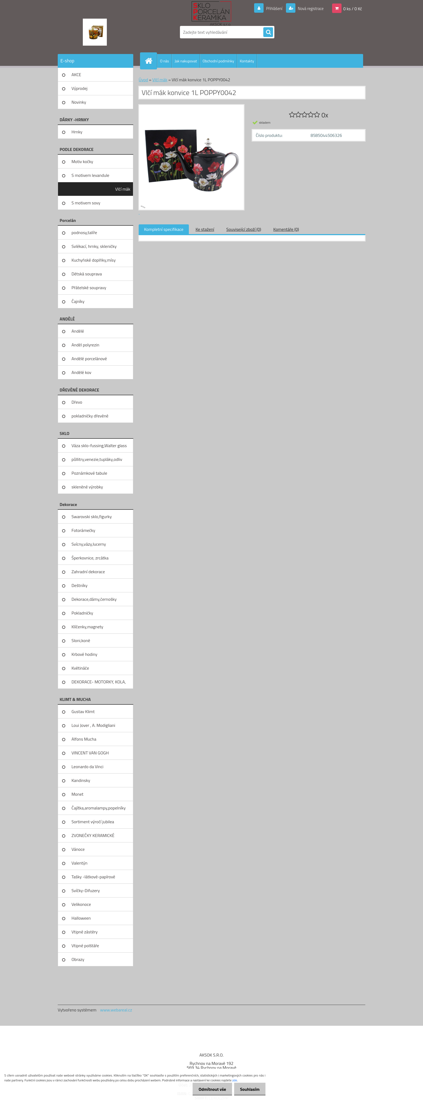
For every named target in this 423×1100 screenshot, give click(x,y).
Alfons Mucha (83, 739)
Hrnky (76, 132)
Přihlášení (271, 8)
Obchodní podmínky (218, 61)
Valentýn (79, 863)
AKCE (76, 74)
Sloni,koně (80, 640)
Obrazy (77, 959)
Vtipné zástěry (84, 932)
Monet (77, 794)
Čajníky (77, 301)
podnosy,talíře (84, 232)
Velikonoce (81, 904)
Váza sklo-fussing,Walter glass (99, 445)
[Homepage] (151, 61)
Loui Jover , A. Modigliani (93, 725)
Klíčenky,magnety (87, 626)
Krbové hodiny (84, 654)
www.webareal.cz (116, 1010)
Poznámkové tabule (89, 473)
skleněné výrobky (87, 487)
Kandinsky (80, 780)
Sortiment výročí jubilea (92, 821)
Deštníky (79, 585)
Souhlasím (249, 1089)
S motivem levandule (90, 175)
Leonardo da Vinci (87, 766)
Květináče (80, 668)
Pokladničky (82, 613)
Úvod (143, 79)
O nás (164, 61)
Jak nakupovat (186, 61)
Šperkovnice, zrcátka (89, 558)
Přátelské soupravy (88, 287)
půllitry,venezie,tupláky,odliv (96, 459)
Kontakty (247, 61)
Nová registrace (309, 8)
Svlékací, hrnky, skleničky (94, 246)
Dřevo (76, 402)
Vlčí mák (122, 189)
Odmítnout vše (210, 1089)
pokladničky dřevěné (89, 416)
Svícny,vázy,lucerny (88, 544)
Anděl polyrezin (85, 345)
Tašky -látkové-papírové (93, 876)
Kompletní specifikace (163, 229)
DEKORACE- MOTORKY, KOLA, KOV (98, 684)
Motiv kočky (82, 161)
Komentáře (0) (286, 229)
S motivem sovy (85, 203)
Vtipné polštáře (85, 945)
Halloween (81, 918)
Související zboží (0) (243, 229)
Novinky (78, 102)
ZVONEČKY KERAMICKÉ (92, 835)
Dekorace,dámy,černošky (94, 599)
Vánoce (78, 849)
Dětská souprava (86, 274)
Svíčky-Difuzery (85, 890)
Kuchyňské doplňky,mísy (93, 260)
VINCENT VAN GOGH (90, 753)
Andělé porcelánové (89, 358)
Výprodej (79, 88)
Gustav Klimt (83, 711)
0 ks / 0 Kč (352, 8)
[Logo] (95, 32)
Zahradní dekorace (88, 571)
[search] (268, 32)
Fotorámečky (83, 530)
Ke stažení (205, 229)
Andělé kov (81, 372)
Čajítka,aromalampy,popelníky (98, 808)
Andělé (77, 331)
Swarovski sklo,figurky (91, 516)
